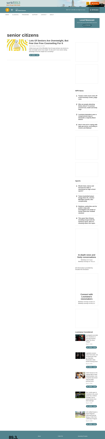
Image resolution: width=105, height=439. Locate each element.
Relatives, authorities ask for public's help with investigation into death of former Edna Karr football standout (87, 211)
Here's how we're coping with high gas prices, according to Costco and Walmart (87, 127)
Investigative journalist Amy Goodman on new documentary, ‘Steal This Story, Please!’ (92, 340)
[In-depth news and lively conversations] (86, 241)
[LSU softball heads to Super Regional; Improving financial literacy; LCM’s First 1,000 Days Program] (80, 415)
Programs (25, 15)
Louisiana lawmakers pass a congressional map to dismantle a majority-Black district (87, 118)
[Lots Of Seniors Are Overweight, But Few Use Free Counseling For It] (17, 46)
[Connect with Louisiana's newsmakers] (86, 283)
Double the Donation (82, 270)
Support (35, 15)
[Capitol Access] (86, 53)
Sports (78, 182)
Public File (60, 437)
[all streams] (94, 11)
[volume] (12, 11)
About (52, 15)
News (7, 15)
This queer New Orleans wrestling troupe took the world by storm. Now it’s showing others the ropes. (86, 222)
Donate (95, 4)
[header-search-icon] (88, 4)
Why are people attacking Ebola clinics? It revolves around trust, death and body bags (87, 108)
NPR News (79, 92)
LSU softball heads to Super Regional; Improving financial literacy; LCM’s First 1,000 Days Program (91, 417)
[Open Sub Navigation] (10, 15)
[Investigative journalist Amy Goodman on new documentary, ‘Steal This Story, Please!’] (80, 339)
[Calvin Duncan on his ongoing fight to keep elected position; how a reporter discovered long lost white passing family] (80, 376)
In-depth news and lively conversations (86, 257)
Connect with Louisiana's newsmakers (87, 297)
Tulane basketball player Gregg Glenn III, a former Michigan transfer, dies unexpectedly (86, 200)
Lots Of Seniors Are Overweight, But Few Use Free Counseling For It (48, 43)
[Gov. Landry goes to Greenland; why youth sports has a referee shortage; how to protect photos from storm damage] (80, 396)
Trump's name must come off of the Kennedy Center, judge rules (87, 98)
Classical (15, 15)
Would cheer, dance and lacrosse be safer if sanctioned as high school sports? (87, 189)
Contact (44, 15)
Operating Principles (82, 437)
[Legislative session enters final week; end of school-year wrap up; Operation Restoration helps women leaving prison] (80, 356)
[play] (7, 11)
